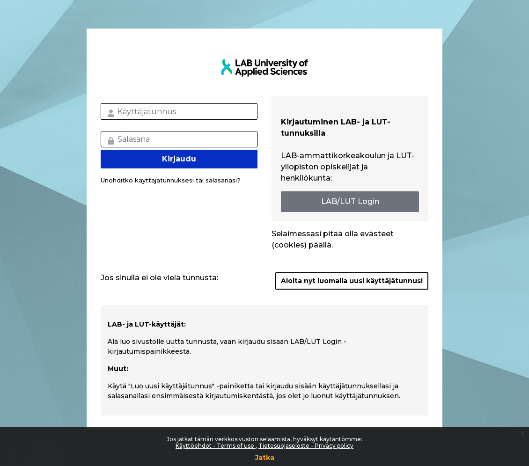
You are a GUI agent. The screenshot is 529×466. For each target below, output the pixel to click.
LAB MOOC (264, 68)
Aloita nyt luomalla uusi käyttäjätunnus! (352, 281)
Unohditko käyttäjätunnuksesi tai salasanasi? (171, 180)
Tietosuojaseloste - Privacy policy (305, 445)
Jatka (264, 457)
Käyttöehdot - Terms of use (216, 445)
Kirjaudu (179, 158)
